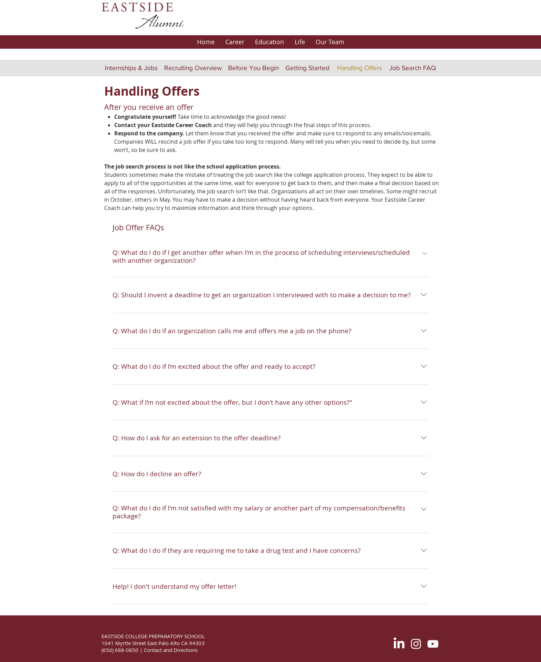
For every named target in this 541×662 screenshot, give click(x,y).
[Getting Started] (307, 68)
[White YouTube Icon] (433, 644)
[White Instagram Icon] (416, 644)
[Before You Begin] (253, 68)
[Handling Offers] (359, 68)
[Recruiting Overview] (193, 68)
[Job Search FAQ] (412, 68)
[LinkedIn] (399, 644)
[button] (234, 42)
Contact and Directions (170, 649)
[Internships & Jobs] (131, 68)
